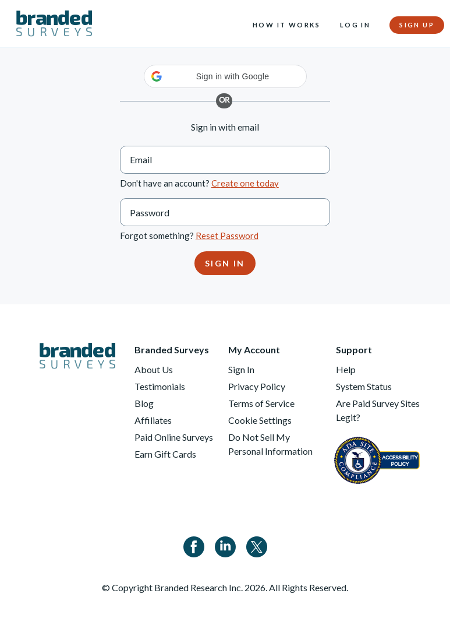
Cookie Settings (260, 420)
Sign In (241, 369)
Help (346, 369)
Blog (144, 403)
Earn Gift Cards (165, 453)
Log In (355, 25)
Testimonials (159, 386)
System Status (364, 386)
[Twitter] (256, 545)
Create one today (245, 183)
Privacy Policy (256, 386)
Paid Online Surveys (173, 437)
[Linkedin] (225, 545)
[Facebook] (193, 545)
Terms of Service (261, 403)
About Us (153, 369)
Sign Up (416, 25)
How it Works (287, 25)
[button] (225, 76)
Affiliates (153, 420)
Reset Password (227, 235)
